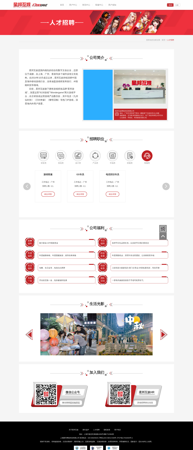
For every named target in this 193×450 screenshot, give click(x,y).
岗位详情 (48, 194)
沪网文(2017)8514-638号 (108, 438)
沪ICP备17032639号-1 (125, 438)
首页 (62, 5)
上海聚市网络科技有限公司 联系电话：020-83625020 (79, 438)
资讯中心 (86, 5)
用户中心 (73, 5)
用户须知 (112, 5)
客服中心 (99, 5)
